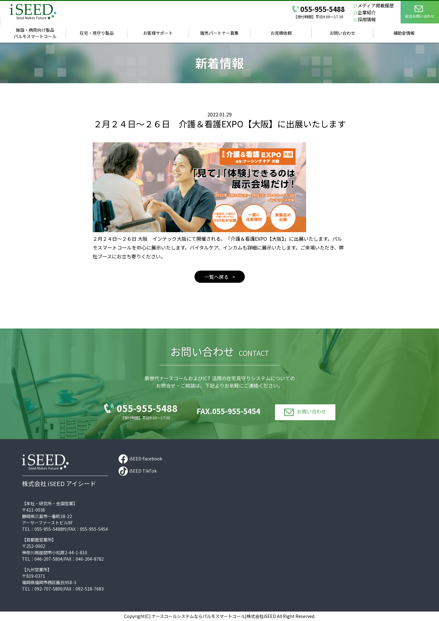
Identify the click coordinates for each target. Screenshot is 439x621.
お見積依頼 (281, 33)
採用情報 (367, 19)
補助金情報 (404, 33)
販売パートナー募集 (219, 33)
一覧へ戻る (217, 276)
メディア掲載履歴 (376, 5)
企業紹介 (367, 12)
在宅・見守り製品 (97, 33)
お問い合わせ (342, 33)
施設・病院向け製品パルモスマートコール (35, 33)
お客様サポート (158, 33)
